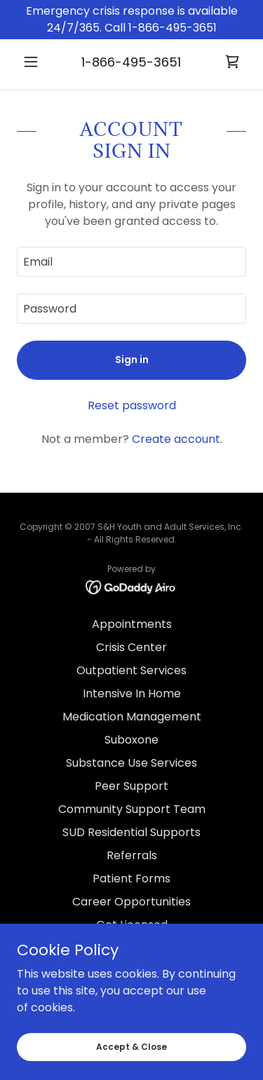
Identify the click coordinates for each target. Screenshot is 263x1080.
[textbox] (131, 262)
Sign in (132, 360)
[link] (232, 62)
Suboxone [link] (131, 740)
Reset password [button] (132, 405)
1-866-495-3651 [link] (131, 62)
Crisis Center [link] (131, 647)
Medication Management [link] (131, 717)
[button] (34, 62)
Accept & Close (131, 1046)
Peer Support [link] (131, 786)
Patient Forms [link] (131, 878)
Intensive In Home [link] (132, 693)
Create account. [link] (177, 439)
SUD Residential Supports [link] (131, 832)
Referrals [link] (132, 855)
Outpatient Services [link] (131, 670)
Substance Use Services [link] (131, 763)
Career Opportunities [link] (131, 902)
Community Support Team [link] (131, 809)
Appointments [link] (132, 624)
